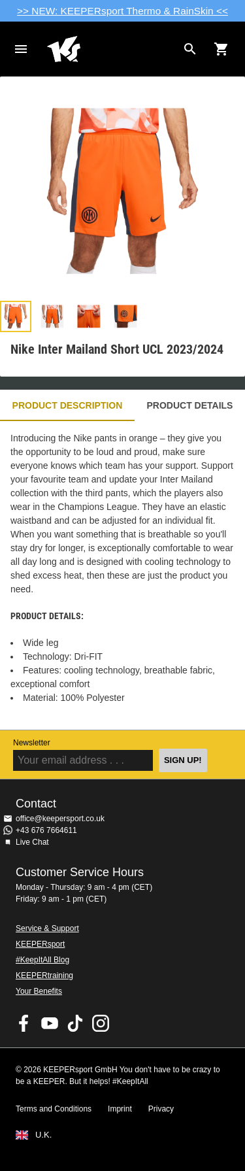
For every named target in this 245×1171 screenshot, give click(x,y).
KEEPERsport (40, 944)
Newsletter (31, 742)
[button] (15, 316)
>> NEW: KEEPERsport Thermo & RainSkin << (122, 10)
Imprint (120, 1108)
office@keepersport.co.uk (60, 818)
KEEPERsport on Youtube (49, 1023)
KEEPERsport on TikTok (75, 1023)
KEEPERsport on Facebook (24, 1023)
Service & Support (47, 928)
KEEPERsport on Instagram (100, 1023)
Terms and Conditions (53, 1108)
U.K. (43, 1135)
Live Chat (32, 842)
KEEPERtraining (44, 975)
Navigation (21, 49)
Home (112, 49)
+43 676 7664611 (46, 830)
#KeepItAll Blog (42, 959)
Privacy (161, 1108)
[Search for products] (190, 49)
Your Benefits (39, 991)
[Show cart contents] (221, 49)
